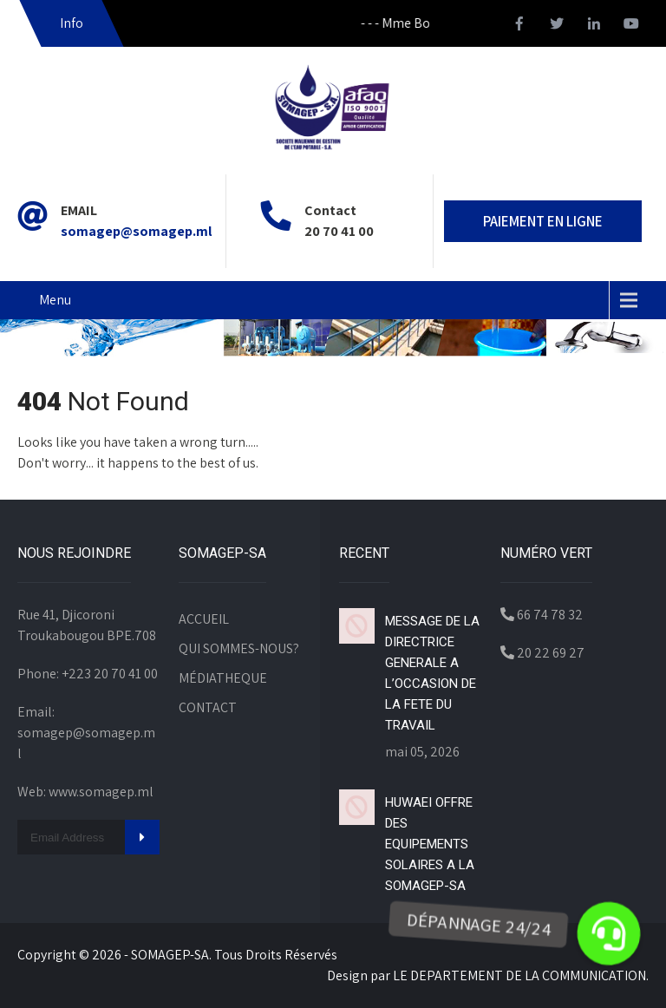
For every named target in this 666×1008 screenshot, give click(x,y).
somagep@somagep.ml (136, 231)
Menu (55, 300)
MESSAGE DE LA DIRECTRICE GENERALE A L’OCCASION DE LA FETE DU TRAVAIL (432, 673)
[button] (608, 934)
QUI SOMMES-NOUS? (239, 648)
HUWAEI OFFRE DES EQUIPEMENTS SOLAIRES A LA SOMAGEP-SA (429, 844)
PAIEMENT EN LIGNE (543, 221)
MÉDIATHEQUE (223, 678)
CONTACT (208, 707)
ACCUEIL (204, 619)
